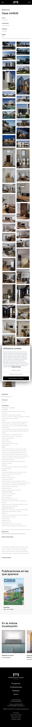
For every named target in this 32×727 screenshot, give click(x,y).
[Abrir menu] (29, 2)
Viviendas (4, 31)
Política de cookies (16, 366)
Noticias (16, 690)
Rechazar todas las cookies (16, 374)
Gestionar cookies (16, 370)
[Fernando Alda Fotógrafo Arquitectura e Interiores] (16, 676)
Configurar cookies (16, 719)
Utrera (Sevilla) (5, 25)
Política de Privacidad (16, 715)
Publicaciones (16, 687)
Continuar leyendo (6, 557)
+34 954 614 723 (18, 704)
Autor (16, 694)
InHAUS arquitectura (7, 396)
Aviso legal (16, 713)
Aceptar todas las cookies (16, 378)
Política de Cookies (16, 717)
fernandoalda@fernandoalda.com (16, 705)
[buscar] (2, 2)
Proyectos (16, 683)
